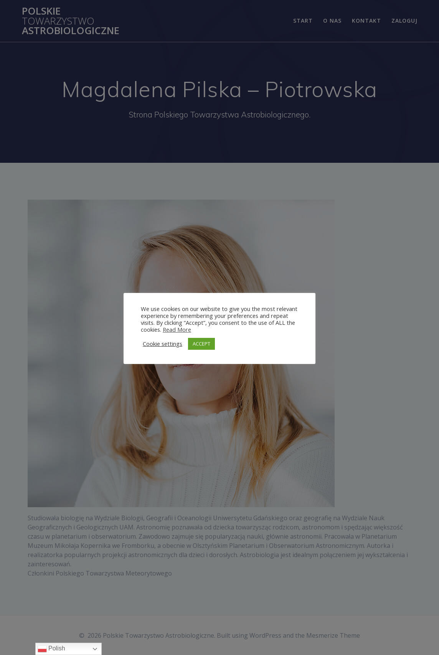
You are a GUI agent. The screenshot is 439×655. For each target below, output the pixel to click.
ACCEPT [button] (201, 343)
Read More (177, 329)
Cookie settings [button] (162, 343)
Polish (51, 648)
